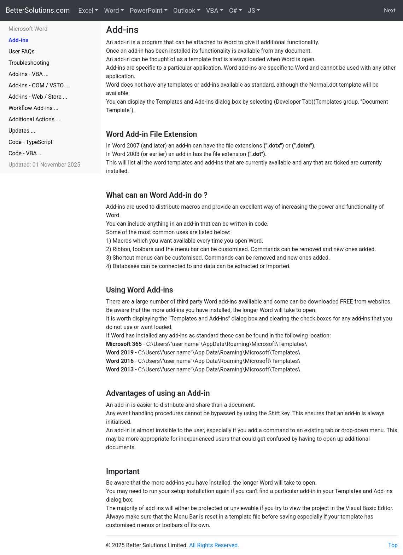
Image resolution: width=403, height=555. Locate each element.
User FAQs (21, 51)
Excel (85, 10)
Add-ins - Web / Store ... (37, 96)
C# (233, 10)
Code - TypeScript (30, 142)
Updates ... (21, 130)
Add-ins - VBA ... (28, 74)
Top (393, 545)
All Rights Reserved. (214, 545)
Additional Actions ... (34, 119)
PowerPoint (146, 10)
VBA (212, 10)
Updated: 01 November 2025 (44, 164)
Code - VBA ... (25, 153)
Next (390, 10)
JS (251, 10)
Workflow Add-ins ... (33, 108)
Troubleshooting (28, 62)
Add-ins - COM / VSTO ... (39, 85)
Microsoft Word (27, 28)
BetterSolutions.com (38, 10)
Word (111, 10)
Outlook (184, 10)
